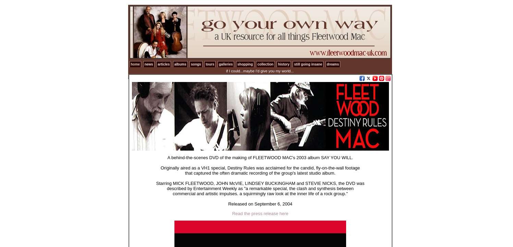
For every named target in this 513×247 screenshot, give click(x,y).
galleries (226, 64)
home (135, 64)
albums (180, 64)
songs (196, 64)
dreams (333, 64)
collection (265, 64)
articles (164, 64)
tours (210, 64)
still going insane (308, 64)
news (149, 64)
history (283, 64)
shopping (245, 64)
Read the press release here (260, 213)
